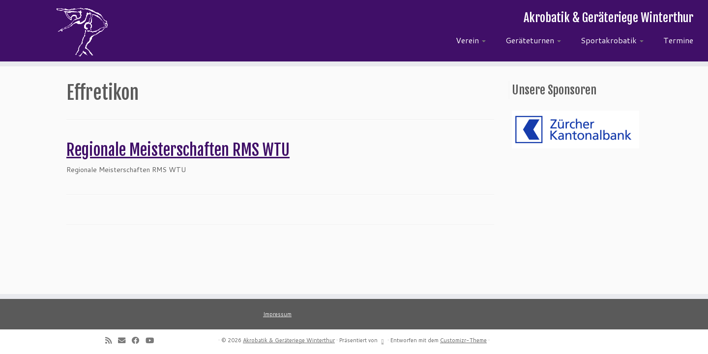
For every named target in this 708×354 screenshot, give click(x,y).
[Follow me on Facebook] (139, 340)
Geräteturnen (533, 40)
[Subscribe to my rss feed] (111, 340)
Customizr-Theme (463, 340)
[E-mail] (125, 340)
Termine (678, 40)
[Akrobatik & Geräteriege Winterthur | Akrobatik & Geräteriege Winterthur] (81, 32)
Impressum (277, 314)
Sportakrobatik (612, 40)
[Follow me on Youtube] (153, 340)
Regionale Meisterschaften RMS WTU (178, 150)
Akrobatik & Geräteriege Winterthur (289, 340)
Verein (471, 40)
